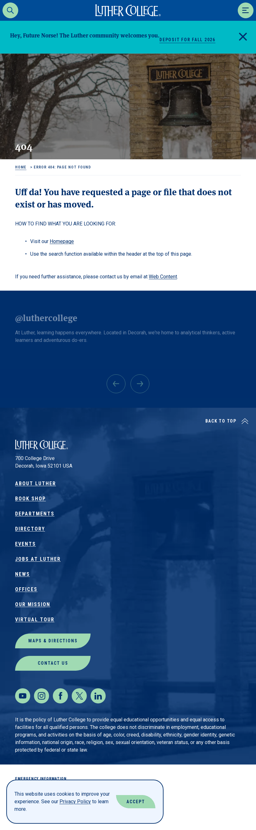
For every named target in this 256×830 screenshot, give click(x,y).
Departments (34, 514)
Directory (30, 529)
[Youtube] (22, 695)
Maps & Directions (53, 640)
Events (25, 544)
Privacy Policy (75, 801)
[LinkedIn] (98, 695)
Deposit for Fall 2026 (187, 39)
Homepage (62, 241)
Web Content (163, 277)
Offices (26, 589)
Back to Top (221, 421)
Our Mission (32, 604)
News (22, 574)
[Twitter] (79, 695)
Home (20, 167)
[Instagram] (41, 695)
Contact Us (53, 663)
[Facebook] (60, 695)
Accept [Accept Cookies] (135, 801)
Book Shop (30, 499)
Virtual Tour (34, 619)
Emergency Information (41, 778)
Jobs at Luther (38, 559)
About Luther (35, 483)
